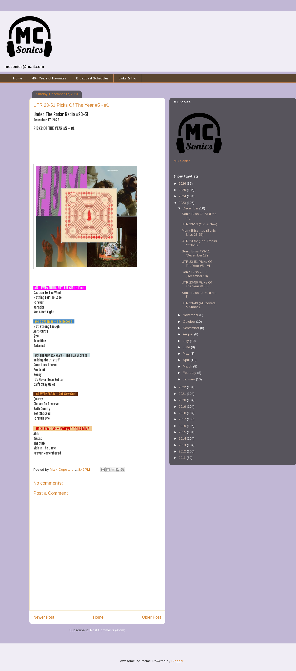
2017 (183, 419)
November (191, 315)
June (187, 347)
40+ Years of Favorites (49, 78)
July (186, 341)
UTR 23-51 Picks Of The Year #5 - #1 (197, 264)
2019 (183, 406)
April (187, 360)
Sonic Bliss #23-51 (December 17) (196, 253)
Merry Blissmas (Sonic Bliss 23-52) (199, 232)
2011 (183, 458)
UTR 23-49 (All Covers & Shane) (198, 305)
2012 (183, 451)
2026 (183, 183)
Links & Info (127, 78)
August (188, 334)
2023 (183, 203)
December (191, 208)
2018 (183, 413)
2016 (183, 426)
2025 (183, 190)
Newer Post (43, 617)
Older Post (151, 617)
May (186, 353)
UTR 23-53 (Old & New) (199, 224)
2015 (183, 432)
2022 (183, 387)
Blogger (177, 661)
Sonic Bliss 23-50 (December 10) (195, 274)
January (189, 379)
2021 (183, 394)
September (191, 328)
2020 (183, 400)
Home (17, 78)
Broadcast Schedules (92, 78)
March (188, 366)
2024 (183, 196)
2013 (183, 445)
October (189, 321)
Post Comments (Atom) (107, 630)
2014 (183, 438)
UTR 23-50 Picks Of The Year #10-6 (197, 284)
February (190, 373)
